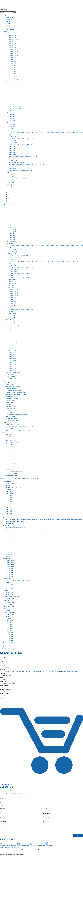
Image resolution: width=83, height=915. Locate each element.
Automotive (57, 671)
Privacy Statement (9, 849)
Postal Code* (46, 817)
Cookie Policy (18, 849)
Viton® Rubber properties (21, 671)
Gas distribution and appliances (69, 671)
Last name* (46, 808)
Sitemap (2, 849)
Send (78, 835)
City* (1, 817)
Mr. (3, 802)
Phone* (45, 821)
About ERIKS (34, 849)
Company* (2, 812)
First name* (3, 808)
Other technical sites (44, 849)
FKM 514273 (6, 667)
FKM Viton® (51, 671)
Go (15, 12)
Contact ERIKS (27, 849)
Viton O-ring (44, 671)
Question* (3, 827)
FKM (4, 671)
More (1, 698)
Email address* (4, 821)
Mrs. (3, 805)
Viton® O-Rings (10, 671)
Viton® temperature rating (34, 671)
